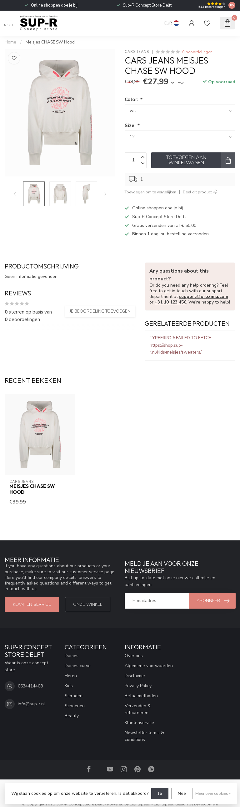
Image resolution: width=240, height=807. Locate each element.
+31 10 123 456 (170, 302)
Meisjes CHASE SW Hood (50, 42)
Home (10, 42)
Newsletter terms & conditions (144, 736)
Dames (71, 656)
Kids (69, 686)
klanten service (32, 604)
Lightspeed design (171, 804)
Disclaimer (135, 676)
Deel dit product (200, 192)
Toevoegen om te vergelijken (150, 192)
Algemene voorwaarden (149, 666)
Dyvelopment (206, 804)
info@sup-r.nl (31, 704)
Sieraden (73, 696)
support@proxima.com (203, 296)
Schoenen (75, 706)
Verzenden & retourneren (138, 709)
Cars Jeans (137, 52)
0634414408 (30, 686)
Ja (160, 793)
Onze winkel (87, 604)
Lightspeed (140, 804)
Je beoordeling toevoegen (100, 311)
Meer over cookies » (213, 793)
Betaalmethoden (141, 696)
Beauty (72, 716)
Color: (133, 99)
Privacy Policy (138, 686)
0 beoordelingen (197, 51)
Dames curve (78, 666)
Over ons (134, 656)
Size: (132, 125)
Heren (71, 676)
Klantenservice (139, 723)
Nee (182, 793)
